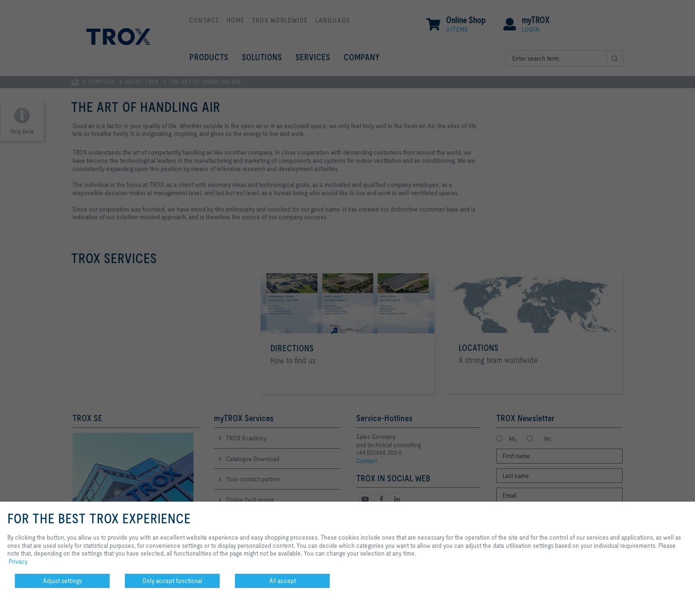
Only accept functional (172, 581)
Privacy (18, 561)
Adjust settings (62, 581)
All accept (282, 581)
